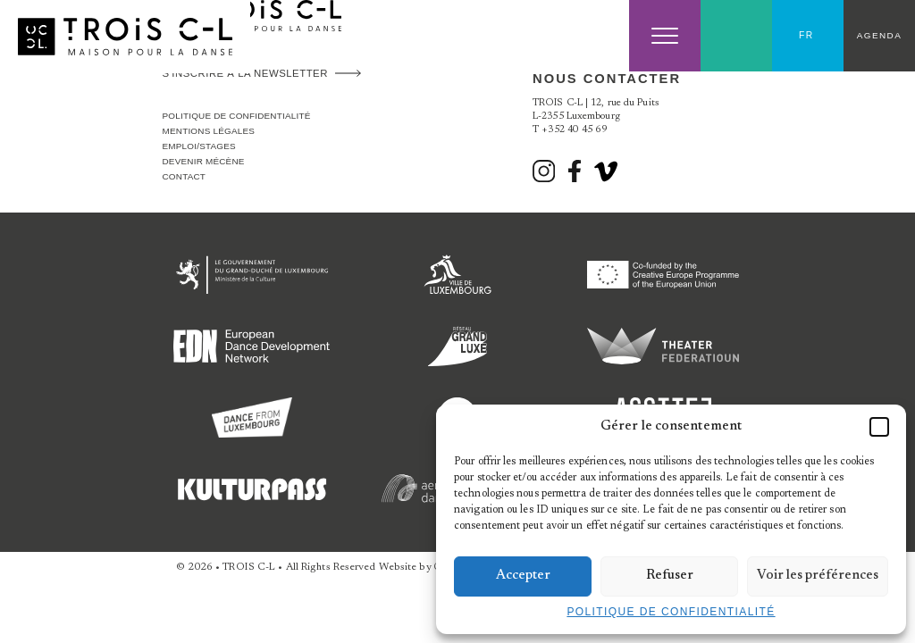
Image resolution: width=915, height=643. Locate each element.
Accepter (523, 575)
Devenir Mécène (204, 161)
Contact (184, 176)
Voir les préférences (817, 575)
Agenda (879, 35)
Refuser (669, 575)
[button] (879, 427)
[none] (808, 36)
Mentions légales (209, 131)
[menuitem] (808, 36)
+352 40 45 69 (574, 130)
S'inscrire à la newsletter (245, 73)
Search (737, 36)
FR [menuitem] (806, 35)
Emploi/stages (199, 146)
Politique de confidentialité (671, 611)
